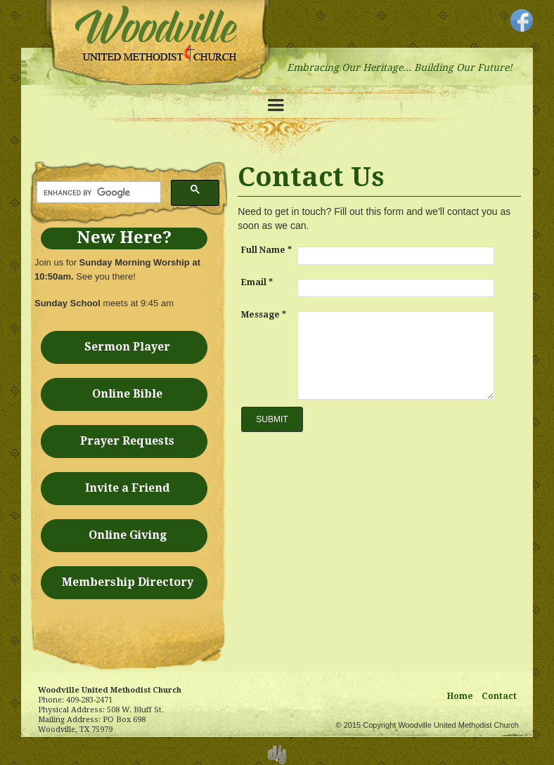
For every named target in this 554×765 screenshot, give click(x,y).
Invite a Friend (127, 488)
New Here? (124, 237)
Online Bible (127, 393)
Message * (263, 315)
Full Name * (266, 250)
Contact (499, 696)
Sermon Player (127, 346)
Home (460, 696)
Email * (257, 282)
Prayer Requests (127, 440)
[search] (97, 192)
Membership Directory (127, 582)
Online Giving (128, 535)
